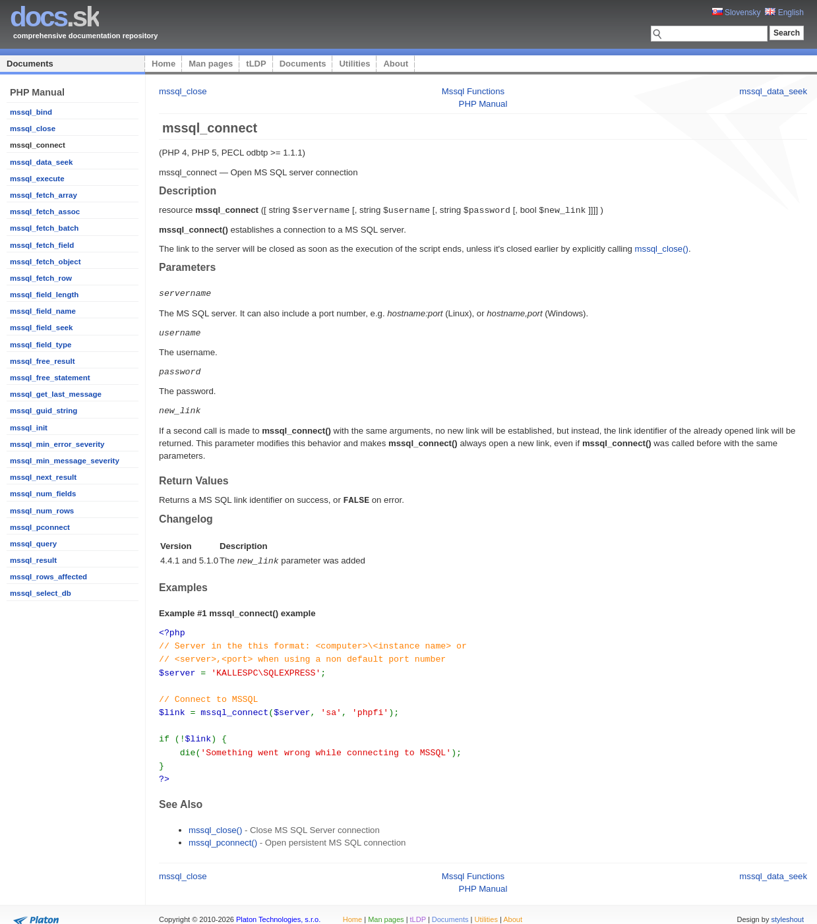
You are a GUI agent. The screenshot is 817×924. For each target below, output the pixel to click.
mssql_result (33, 560)
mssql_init (28, 428)
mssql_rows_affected (48, 577)
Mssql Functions (473, 91)
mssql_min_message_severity (64, 461)
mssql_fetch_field (42, 245)
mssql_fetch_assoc (45, 212)
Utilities (354, 64)
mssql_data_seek (41, 162)
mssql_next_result (43, 477)
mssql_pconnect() (223, 830)
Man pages (211, 64)
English (784, 12)
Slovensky (736, 12)
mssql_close (32, 128)
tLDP (256, 64)
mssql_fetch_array (43, 195)
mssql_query (33, 544)
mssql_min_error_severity (57, 444)
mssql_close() (661, 248)
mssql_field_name (43, 311)
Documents (30, 64)
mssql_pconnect (40, 527)
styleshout (787, 907)
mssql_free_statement (50, 378)
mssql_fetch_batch (44, 228)
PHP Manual (483, 104)
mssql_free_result (42, 361)
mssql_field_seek (41, 328)
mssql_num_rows (42, 511)
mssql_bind (31, 112)
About (395, 64)
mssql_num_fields (43, 494)
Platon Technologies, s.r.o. (278, 907)
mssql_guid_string (43, 411)
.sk (54, 16)
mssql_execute (37, 179)
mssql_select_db (40, 593)
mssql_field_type (40, 345)
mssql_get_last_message (56, 394)
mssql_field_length (44, 295)
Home (163, 64)
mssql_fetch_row (41, 278)
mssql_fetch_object (45, 262)
